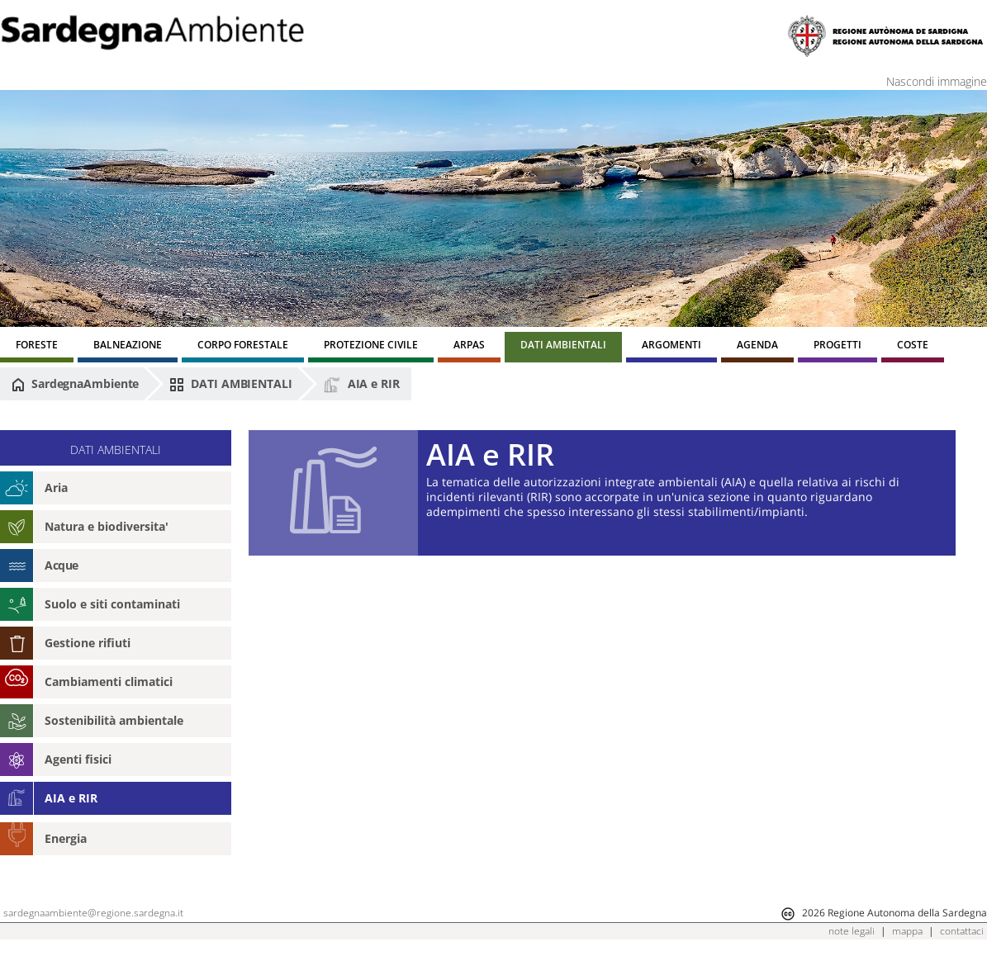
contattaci (962, 931)
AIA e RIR (361, 385)
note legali (851, 931)
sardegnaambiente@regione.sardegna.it (93, 913)
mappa (907, 931)
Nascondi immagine (936, 81)
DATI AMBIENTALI (230, 384)
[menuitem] (37, 347)
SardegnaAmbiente (75, 384)
